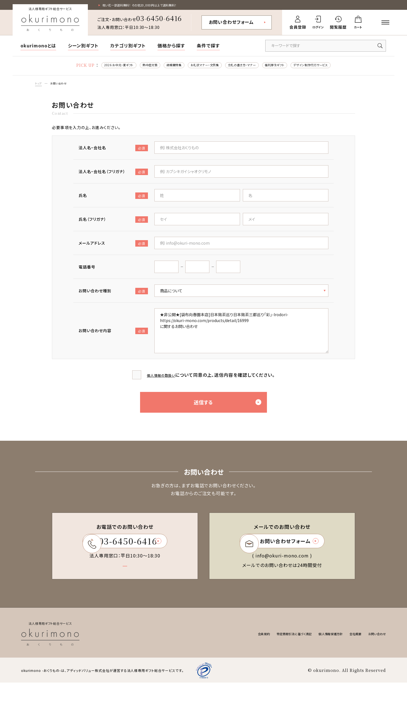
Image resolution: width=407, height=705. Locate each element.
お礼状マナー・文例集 (200, 67)
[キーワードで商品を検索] (325, 47)
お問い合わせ (63, 87)
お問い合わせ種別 (113, 296)
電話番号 (87, 271)
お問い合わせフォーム (231, 23)
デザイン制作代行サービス (342, 67)
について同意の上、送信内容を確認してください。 (211, 379)
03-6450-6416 (159, 19)
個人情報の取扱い (161, 379)
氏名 (113, 200)
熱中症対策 (127, 67)
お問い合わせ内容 (113, 335)
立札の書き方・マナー (249, 67)
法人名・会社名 (113, 153)
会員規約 (226, 656)
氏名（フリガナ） (113, 224)
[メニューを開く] (385, 23)
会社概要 (346, 656)
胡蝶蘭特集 (159, 67)
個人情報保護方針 (314, 656)
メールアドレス (113, 248)
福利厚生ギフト (294, 67)
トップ (39, 87)
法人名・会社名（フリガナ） (113, 176)
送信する (237, 415)
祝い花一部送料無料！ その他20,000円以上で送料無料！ (154, 6)
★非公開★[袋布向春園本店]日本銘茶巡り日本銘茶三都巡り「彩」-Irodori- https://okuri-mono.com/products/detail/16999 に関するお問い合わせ (241, 335)
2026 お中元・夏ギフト (86, 67)
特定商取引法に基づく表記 (266, 656)
